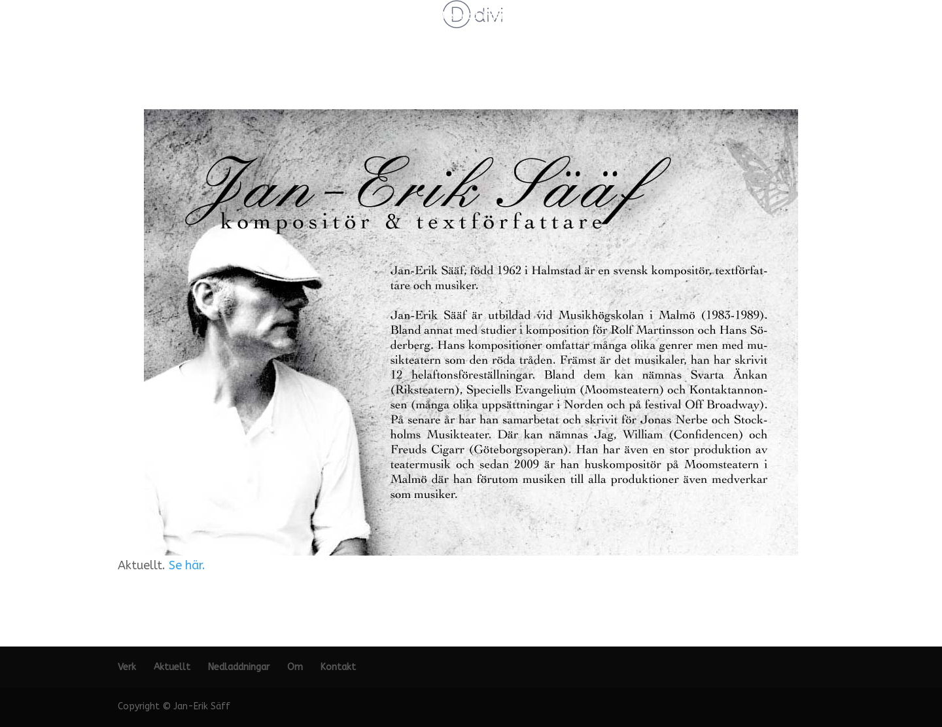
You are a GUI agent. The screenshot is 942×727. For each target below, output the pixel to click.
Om (529, 17)
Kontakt (572, 17)
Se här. (187, 565)
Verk (361, 17)
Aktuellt (406, 17)
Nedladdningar (473, 17)
